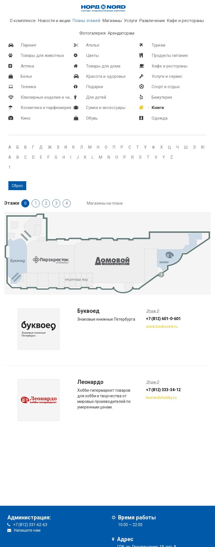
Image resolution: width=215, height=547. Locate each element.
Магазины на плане (105, 203)
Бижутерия (162, 97)
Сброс (17, 185)
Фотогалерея (93, 33)
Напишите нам (27, 530)
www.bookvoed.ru (162, 326)
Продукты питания (170, 55)
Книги (158, 107)
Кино (25, 118)
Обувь (92, 118)
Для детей (96, 97)
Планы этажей (86, 20)
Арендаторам (121, 33)
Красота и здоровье (106, 76)
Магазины (112, 20)
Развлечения (152, 20)
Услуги (130, 20)
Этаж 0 (152, 311)
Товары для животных (42, 55)
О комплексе (23, 20)
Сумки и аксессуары (105, 107)
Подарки (94, 86)
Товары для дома (103, 66)
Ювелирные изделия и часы (48, 97)
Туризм (158, 45)
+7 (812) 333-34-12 (163, 390)
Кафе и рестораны (169, 66)
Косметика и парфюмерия (46, 107)
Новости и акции (54, 20)
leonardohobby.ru (161, 397)
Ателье (92, 45)
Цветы (92, 55)
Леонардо (90, 382)
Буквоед (88, 311)
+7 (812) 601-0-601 (163, 318)
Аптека (27, 66)
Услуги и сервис (167, 76)
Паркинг (29, 45)
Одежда (160, 118)
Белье (26, 76)
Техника (28, 86)
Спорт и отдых (166, 86)
